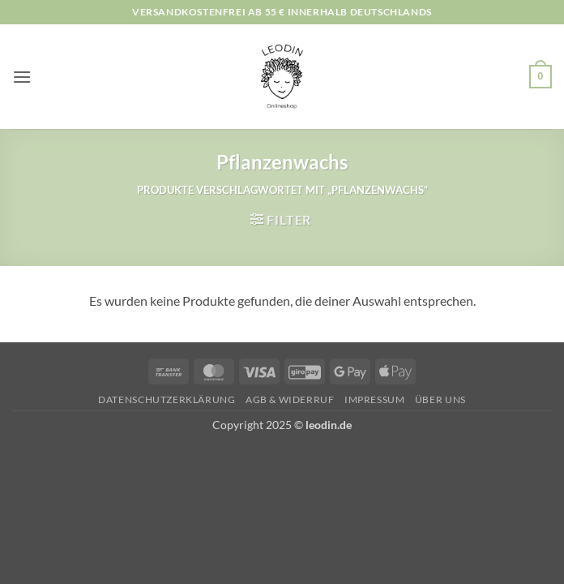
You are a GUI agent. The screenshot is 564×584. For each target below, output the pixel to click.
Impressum (374, 399)
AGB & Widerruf (290, 399)
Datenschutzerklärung (166, 399)
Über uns (440, 399)
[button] (22, 77)
